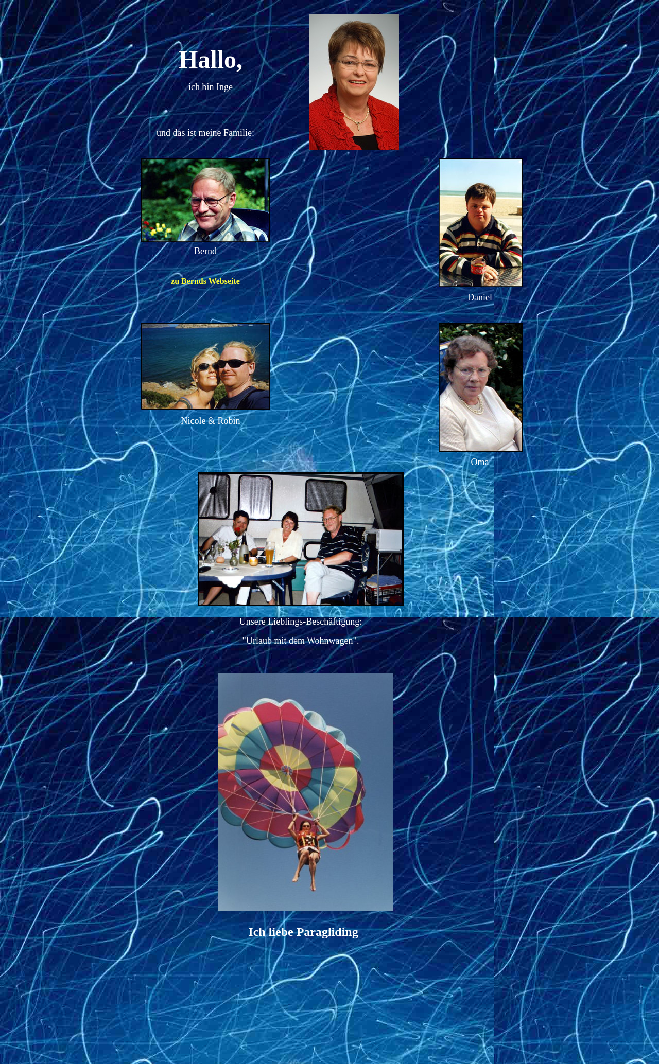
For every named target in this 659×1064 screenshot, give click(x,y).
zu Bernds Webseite (205, 281)
